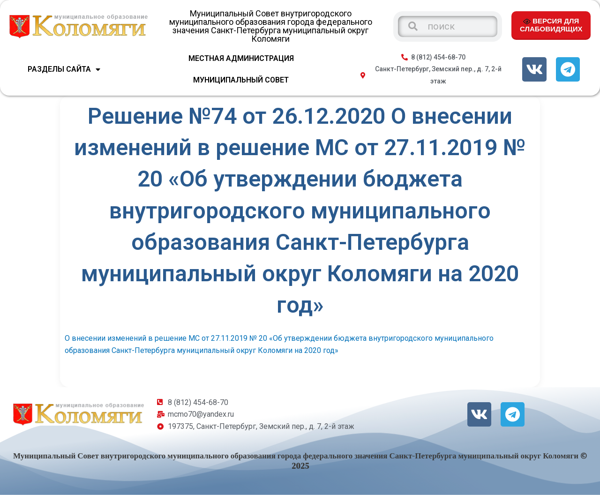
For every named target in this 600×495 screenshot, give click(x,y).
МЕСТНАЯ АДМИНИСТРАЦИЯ (241, 58)
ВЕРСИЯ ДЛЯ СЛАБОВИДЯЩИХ (551, 25)
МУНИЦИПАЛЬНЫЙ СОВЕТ (241, 79)
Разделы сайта (64, 69)
